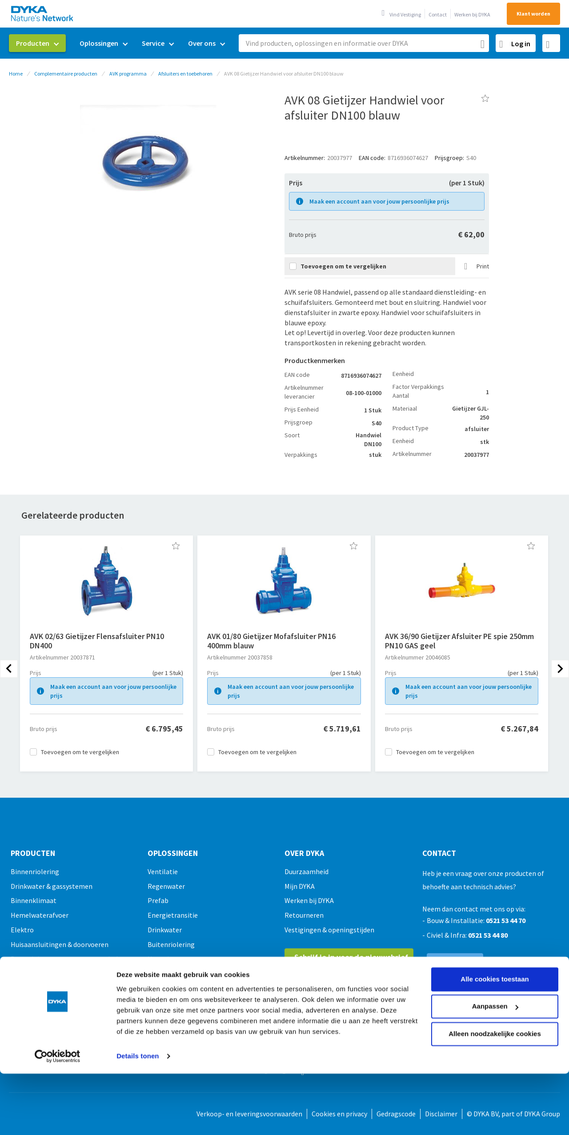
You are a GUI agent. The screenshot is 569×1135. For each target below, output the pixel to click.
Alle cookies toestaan (495, 923)
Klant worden (533, 13)
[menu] (120, 43)
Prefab (158, 900)
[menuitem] (37, 43)
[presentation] (9, 669)
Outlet (21, 1031)
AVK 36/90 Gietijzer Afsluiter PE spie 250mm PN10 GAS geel (459, 641)
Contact (438, 14)
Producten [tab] (33, 853)
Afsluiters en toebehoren (185, 73)
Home (16, 73)
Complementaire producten (65, 73)
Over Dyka (304, 853)
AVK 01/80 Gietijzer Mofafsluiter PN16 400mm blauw (271, 641)
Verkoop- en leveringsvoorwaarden (249, 1113)
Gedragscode (396, 1113)
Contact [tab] (439, 853)
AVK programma (128, 73)
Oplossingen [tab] (173, 853)
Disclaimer (441, 1113)
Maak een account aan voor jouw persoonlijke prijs (379, 201)
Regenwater (166, 886)
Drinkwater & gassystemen (51, 886)
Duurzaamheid (306, 871)
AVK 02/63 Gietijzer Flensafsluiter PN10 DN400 (97, 641)
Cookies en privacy (339, 1113)
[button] (176, 545)
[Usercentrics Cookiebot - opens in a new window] (57, 1000)
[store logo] (42, 14)
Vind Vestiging (405, 14)
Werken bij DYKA (472, 14)
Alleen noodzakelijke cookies (495, 978)
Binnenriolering (35, 871)
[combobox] (364, 43)
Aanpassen (495, 951)
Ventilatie (163, 871)
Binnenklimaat (33, 900)
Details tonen (137, 1000)
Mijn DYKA (299, 886)
